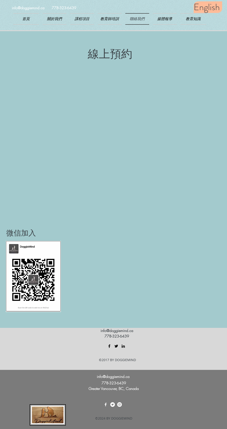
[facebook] (109, 346)
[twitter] (116, 346)
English (207, 7)
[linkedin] (123, 346)
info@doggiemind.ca (28, 7)
